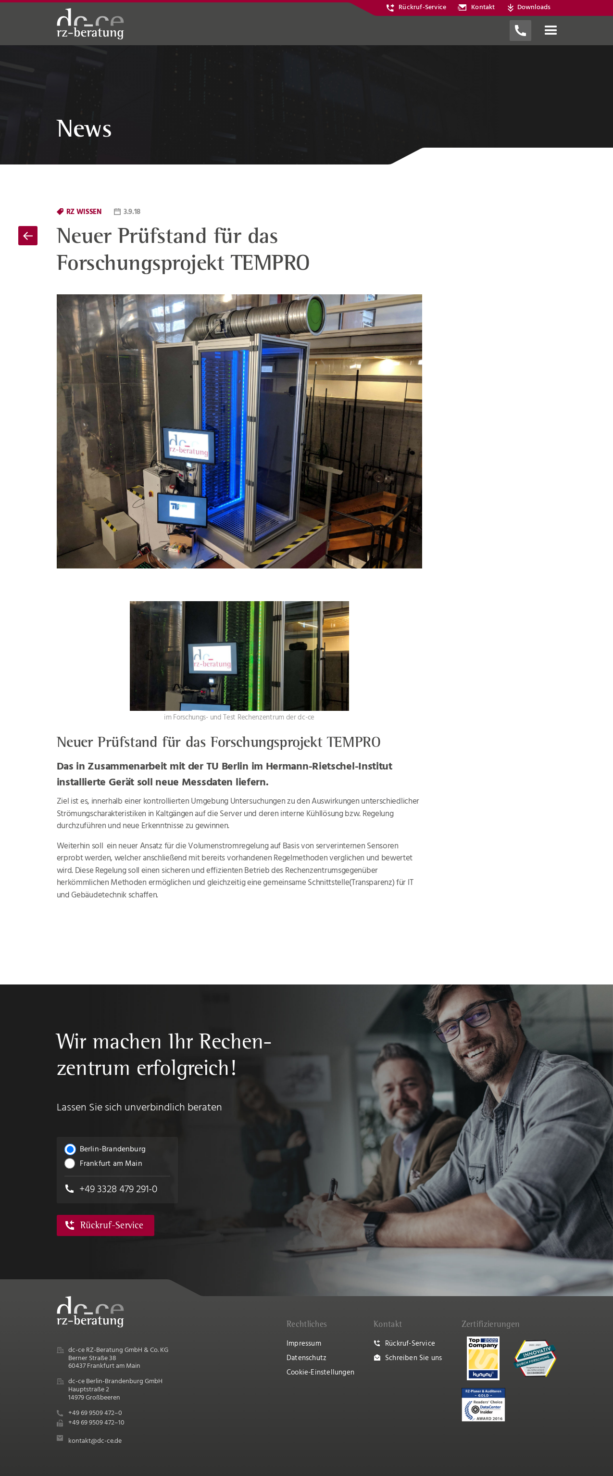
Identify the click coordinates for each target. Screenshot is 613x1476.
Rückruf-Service (410, 1344)
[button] (551, 30)
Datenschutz (306, 1358)
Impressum (304, 1344)
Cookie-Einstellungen (320, 1372)
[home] (90, 24)
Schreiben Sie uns (413, 1358)
